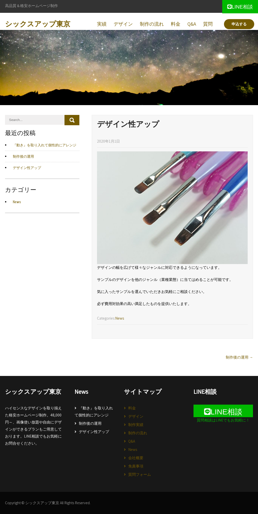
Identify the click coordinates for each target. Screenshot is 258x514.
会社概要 (135, 457)
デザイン (135, 416)
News (132, 449)
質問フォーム (139, 474)
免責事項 (135, 466)
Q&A (131, 441)
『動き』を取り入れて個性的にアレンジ (94, 411)
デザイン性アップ (94, 431)
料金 (132, 408)
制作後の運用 (90, 423)
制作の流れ (137, 433)
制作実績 (135, 424)
